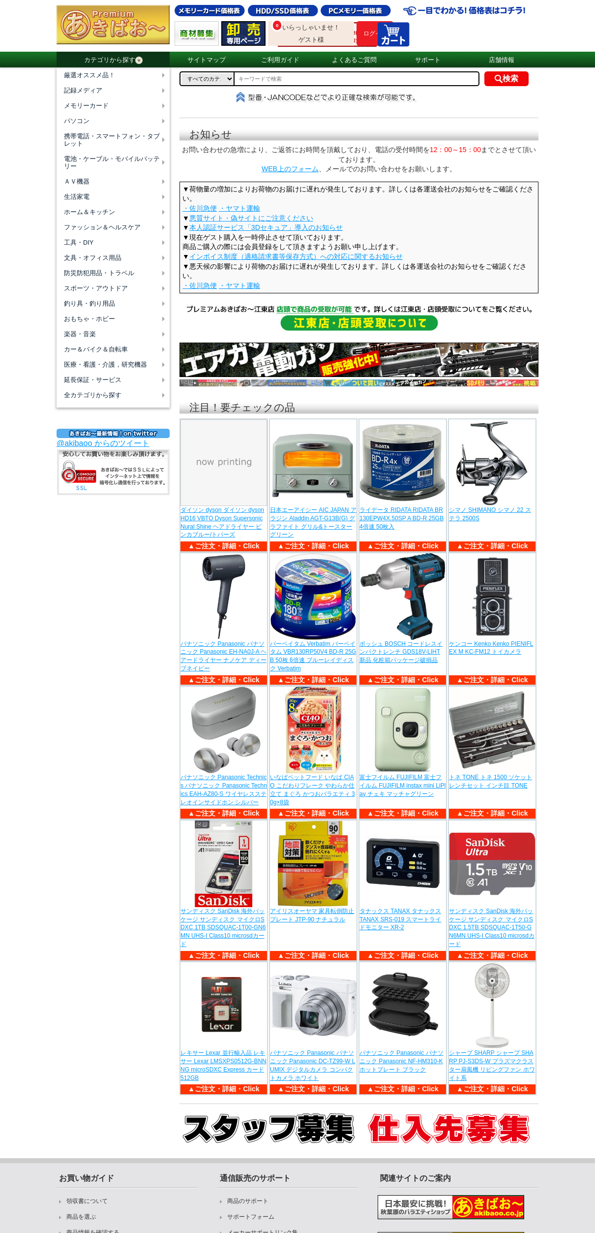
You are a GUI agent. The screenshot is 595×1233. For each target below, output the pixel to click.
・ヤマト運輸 (239, 208)
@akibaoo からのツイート (103, 443)
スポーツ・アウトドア (96, 288)
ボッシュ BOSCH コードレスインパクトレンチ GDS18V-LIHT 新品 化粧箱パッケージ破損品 (401, 652)
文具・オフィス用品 (92, 257)
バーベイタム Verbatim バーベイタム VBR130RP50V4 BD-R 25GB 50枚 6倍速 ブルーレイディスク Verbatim (313, 656)
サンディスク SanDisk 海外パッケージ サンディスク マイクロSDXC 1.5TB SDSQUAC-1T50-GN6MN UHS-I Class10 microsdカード (492, 928)
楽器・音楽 (80, 334)
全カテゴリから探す (92, 395)
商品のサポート (247, 1201)
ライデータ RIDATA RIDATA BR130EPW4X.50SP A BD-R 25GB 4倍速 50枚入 (401, 518)
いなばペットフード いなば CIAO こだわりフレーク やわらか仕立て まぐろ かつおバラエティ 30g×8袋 (312, 789)
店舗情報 (501, 59)
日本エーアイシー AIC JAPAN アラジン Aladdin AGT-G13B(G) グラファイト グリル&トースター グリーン (313, 522)
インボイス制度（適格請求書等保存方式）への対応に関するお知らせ (296, 256)
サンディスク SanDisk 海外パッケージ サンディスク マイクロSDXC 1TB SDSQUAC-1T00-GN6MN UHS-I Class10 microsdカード (223, 928)
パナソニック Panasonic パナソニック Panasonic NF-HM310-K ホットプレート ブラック (401, 1061)
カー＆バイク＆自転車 (96, 349)
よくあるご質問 (354, 59)
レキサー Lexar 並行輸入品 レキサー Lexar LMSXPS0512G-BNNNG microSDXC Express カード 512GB (223, 1065)
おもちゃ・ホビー (89, 318)
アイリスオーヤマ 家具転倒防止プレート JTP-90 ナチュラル (312, 915)
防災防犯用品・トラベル (99, 273)
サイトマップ (206, 59)
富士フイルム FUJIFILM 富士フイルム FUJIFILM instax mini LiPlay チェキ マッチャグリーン (402, 785)
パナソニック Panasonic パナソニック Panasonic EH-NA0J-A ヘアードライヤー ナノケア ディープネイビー (223, 656)
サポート (428, 59)
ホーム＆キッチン (89, 212)
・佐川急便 (199, 208)
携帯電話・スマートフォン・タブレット (112, 139)
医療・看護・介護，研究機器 (105, 364)
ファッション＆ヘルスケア (102, 227)
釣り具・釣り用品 (89, 303)
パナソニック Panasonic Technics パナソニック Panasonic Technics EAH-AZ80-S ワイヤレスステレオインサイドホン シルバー (223, 789)
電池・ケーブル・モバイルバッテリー (112, 162)
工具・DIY (78, 242)
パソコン (76, 121)
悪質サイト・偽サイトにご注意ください (251, 218)
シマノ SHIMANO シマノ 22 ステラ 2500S (490, 514)
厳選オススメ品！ (89, 75)
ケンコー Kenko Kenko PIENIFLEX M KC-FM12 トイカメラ (491, 648)
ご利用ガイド (280, 59)
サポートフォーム (250, 1216)
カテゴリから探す (113, 60)
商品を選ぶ (81, 1216)
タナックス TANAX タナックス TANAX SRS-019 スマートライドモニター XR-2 (400, 919)
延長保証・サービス (92, 379)
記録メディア (83, 90)
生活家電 (76, 196)
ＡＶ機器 (76, 181)
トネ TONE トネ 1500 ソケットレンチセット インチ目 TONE (490, 781)
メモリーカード (86, 105)
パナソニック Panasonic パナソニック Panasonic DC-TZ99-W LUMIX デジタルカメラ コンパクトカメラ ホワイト (312, 1065)
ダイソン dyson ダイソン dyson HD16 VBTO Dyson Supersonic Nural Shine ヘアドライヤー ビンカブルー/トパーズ (222, 522)
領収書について (87, 1201)
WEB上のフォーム (290, 169)
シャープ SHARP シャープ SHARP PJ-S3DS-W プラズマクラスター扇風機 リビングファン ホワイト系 (492, 1065)
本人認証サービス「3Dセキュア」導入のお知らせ (266, 227)
